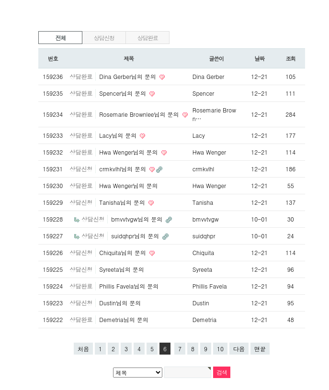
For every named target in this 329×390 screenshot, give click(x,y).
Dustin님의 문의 (120, 303)
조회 (290, 58)
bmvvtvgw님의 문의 (137, 219)
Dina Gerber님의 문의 (128, 76)
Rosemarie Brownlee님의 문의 (140, 114)
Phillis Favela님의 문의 (129, 286)
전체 (60, 37)
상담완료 (147, 37)
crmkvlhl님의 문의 (123, 169)
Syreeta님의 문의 (121, 269)
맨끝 (260, 349)
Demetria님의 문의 (123, 319)
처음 (83, 349)
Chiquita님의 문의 (123, 252)
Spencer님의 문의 (123, 93)
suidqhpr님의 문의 (136, 236)
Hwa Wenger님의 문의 (129, 152)
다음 (239, 349)
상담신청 (104, 37)
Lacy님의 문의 (118, 135)
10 (220, 349)
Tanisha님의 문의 (123, 202)
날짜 (259, 58)
